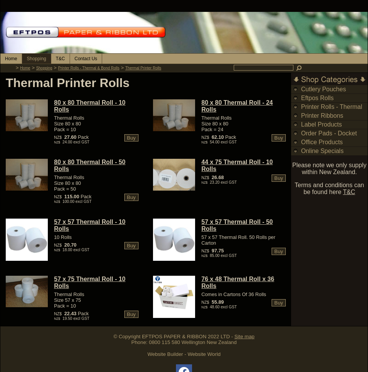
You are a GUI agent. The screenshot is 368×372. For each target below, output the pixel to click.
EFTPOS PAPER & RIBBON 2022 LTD (186, 336)
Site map (244, 336)
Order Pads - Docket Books (329, 137)
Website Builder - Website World (183, 354)
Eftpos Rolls (317, 98)
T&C (60, 58)
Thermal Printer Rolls (143, 68)
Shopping (36, 58)
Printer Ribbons (322, 115)
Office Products (322, 142)
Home (11, 58)
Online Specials (322, 151)
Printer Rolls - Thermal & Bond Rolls (88, 68)
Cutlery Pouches (323, 89)
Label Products (321, 124)
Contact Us (86, 58)
